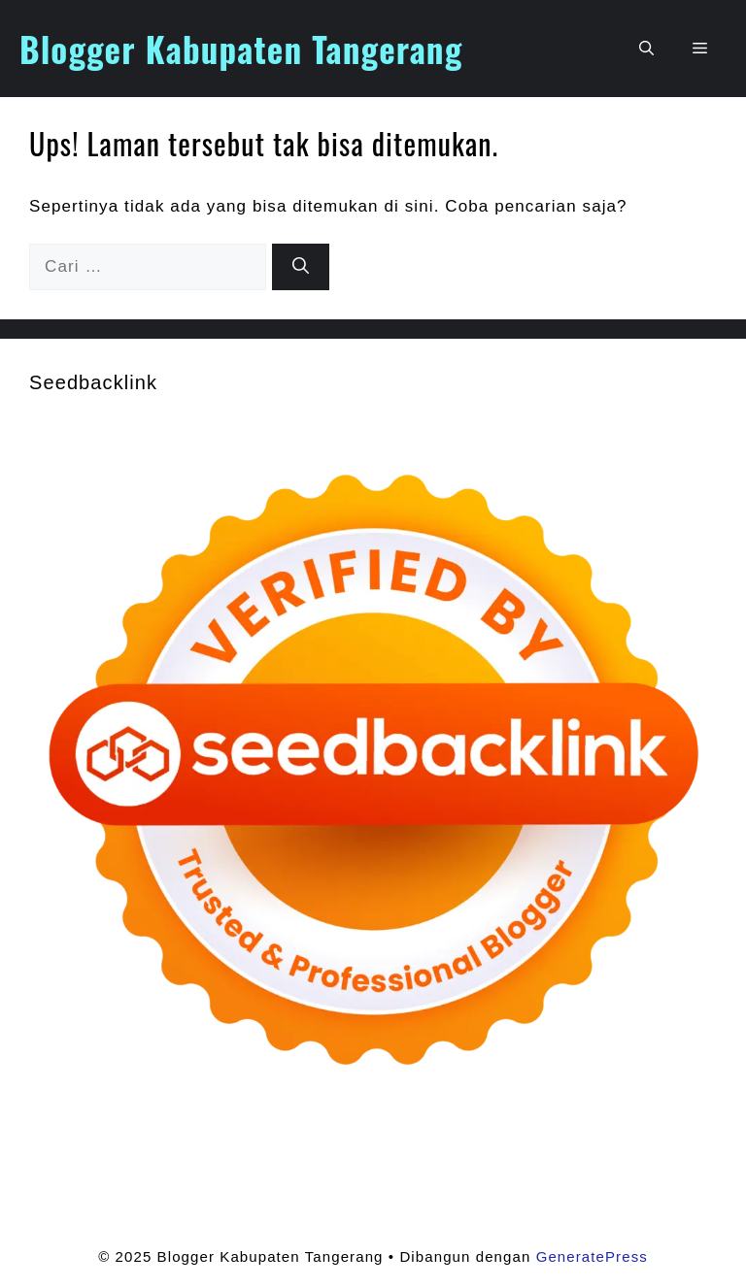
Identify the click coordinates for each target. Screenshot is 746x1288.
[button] (646, 48)
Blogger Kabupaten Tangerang (240, 48)
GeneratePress (592, 1256)
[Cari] (300, 267)
